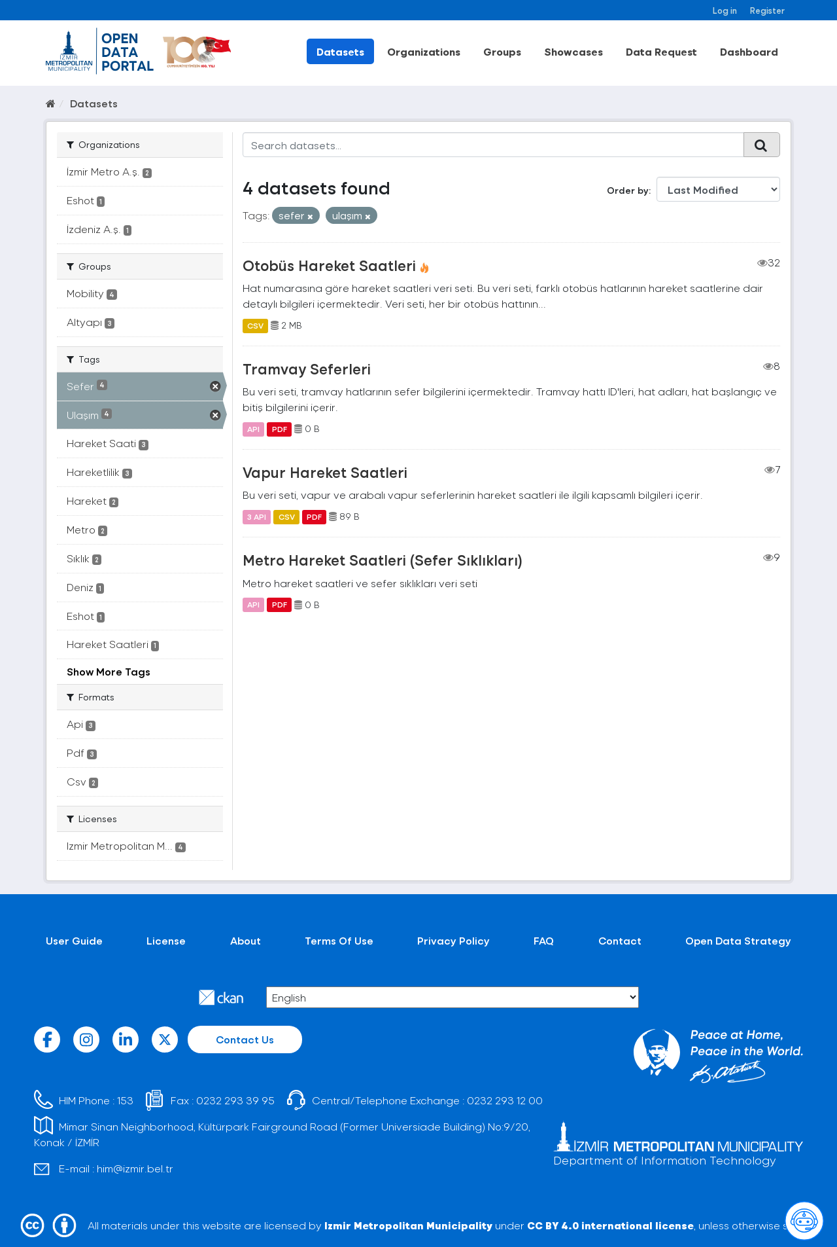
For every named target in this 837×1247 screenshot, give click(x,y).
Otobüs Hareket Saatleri (329, 265)
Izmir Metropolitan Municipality (408, 1225)
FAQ (544, 940)
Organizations (423, 51)
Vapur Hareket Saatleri (325, 472)
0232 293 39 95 (235, 1100)
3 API (256, 516)
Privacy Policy (453, 940)
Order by (628, 190)
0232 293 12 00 (505, 1100)
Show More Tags (108, 671)
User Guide (74, 940)
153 (125, 1100)
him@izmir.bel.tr (135, 1168)
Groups (502, 51)
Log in (725, 10)
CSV (255, 325)
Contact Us (245, 1039)
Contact (619, 940)
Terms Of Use (339, 940)
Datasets (340, 51)
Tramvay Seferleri (307, 368)
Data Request (661, 51)
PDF (279, 429)
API (253, 429)
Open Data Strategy (738, 940)
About (245, 940)
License (166, 940)
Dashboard (749, 51)
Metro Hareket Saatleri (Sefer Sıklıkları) (382, 559)
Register (767, 10)
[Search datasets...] (493, 144)
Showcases (573, 51)
